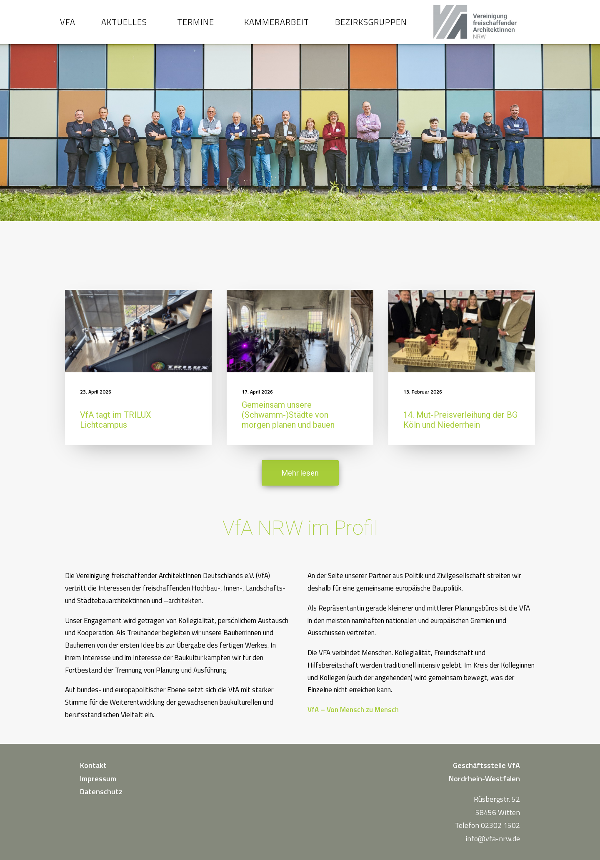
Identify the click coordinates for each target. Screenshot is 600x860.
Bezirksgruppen (376, 25)
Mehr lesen (300, 480)
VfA (72, 25)
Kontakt (93, 765)
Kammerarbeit (281, 25)
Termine (200, 25)
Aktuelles (129, 25)
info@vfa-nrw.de (492, 838)
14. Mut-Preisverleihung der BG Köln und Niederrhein (460, 427)
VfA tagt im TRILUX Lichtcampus (115, 427)
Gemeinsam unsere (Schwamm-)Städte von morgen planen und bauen (288, 422)
